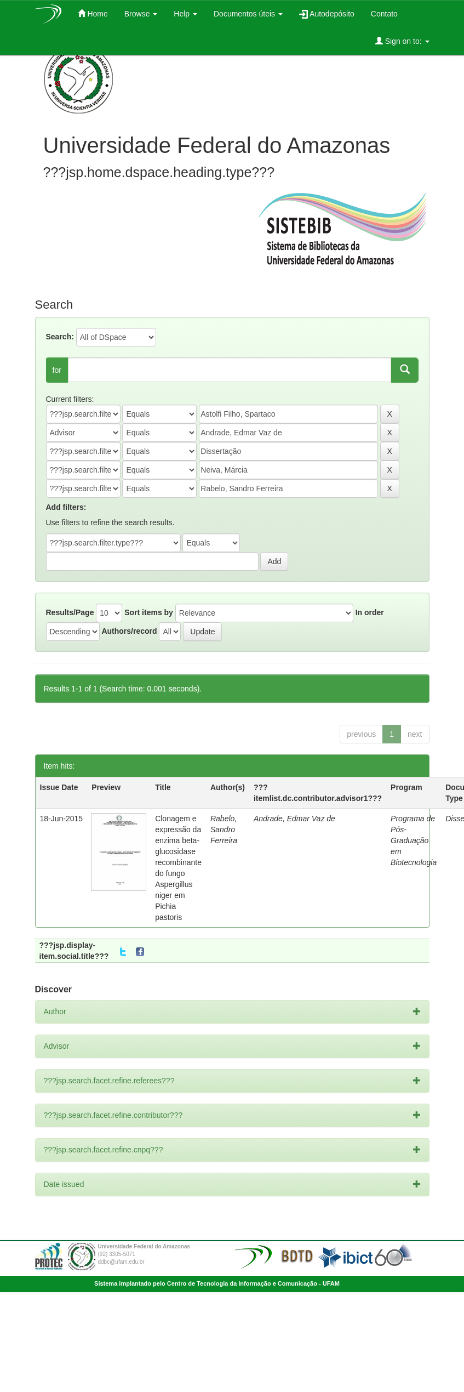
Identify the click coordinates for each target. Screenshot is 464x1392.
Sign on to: (402, 41)
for (57, 370)
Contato (384, 13)
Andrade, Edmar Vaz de (294, 818)
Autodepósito (326, 14)
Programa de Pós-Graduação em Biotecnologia (414, 840)
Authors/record (129, 631)
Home (93, 13)
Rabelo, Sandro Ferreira (223, 829)
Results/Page (70, 612)
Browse (141, 13)
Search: (60, 336)
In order (370, 612)
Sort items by (148, 612)
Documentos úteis (248, 13)
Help (185, 13)
